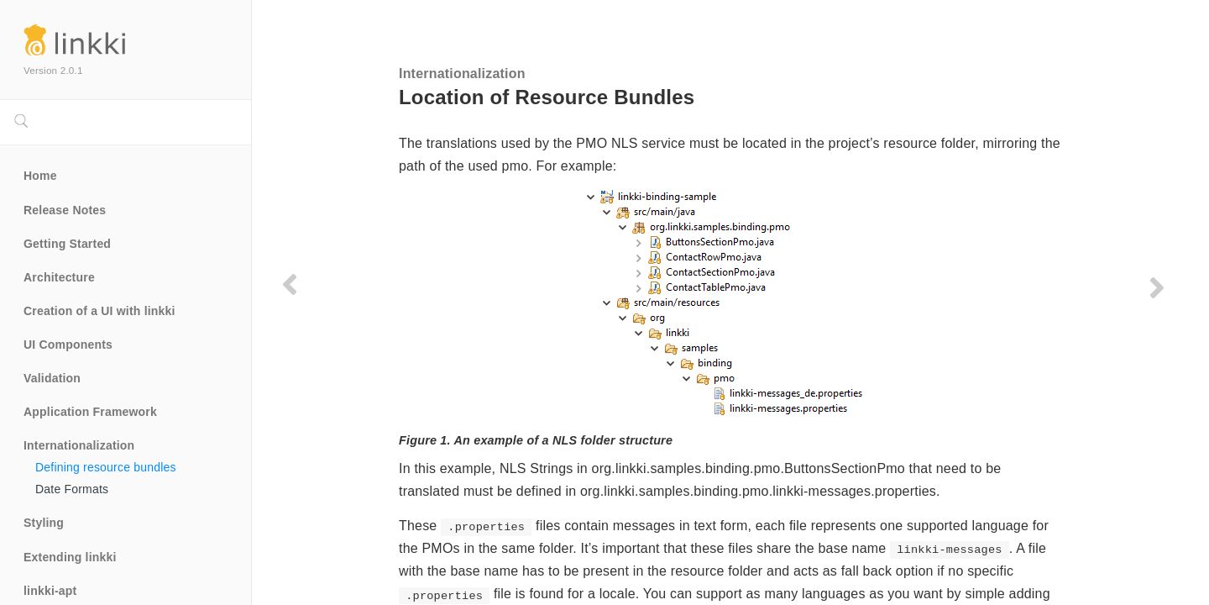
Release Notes (65, 210)
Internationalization (79, 445)
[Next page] (1157, 287)
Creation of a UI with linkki (99, 311)
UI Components (68, 344)
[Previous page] (289, 284)
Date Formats (71, 489)
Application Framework (90, 411)
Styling (44, 522)
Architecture (59, 277)
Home (40, 175)
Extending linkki (70, 557)
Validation (52, 378)
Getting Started (67, 243)
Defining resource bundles (105, 467)
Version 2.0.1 (53, 70)
